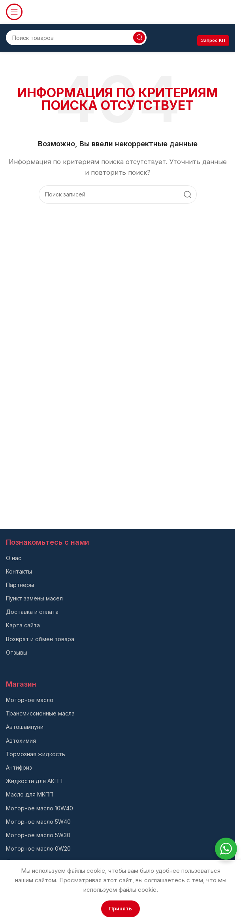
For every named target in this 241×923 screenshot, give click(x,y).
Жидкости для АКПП (34, 781)
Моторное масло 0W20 (38, 848)
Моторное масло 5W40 (38, 821)
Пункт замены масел (34, 598)
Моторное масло (29, 699)
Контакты (19, 571)
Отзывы (16, 652)
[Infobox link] (201, 12)
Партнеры (20, 584)
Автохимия (21, 740)
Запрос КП (213, 40)
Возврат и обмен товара (40, 639)
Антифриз (19, 767)
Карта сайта (23, 625)
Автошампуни (24, 726)
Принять (120, 908)
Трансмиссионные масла (40, 713)
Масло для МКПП (29, 794)
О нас (13, 558)
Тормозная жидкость (35, 754)
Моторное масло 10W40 (39, 808)
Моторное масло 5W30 (38, 835)
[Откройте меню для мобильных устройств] (14, 12)
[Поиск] (76, 37)
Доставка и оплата (32, 611)
